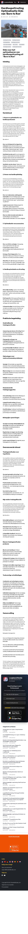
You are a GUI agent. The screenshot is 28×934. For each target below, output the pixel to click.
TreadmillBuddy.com (16, 882)
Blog (15, 2)
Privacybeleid (5, 887)
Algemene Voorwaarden (8, 884)
